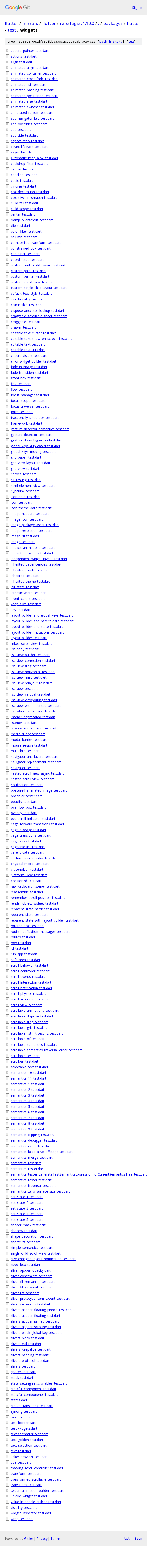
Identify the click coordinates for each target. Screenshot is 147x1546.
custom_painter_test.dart (30, 276)
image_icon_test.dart (27, 519)
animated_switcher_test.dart (32, 107)
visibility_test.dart (24, 1507)
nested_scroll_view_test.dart (32, 779)
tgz (131, 42)
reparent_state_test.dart (29, 914)
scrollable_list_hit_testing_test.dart (37, 1033)
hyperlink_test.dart (25, 491)
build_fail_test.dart (24, 203)
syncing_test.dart (24, 1411)
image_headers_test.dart (30, 513)
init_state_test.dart (25, 587)
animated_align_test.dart (30, 67)
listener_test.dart (24, 722)
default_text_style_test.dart (31, 293)
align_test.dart (21, 62)
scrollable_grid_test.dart (29, 1027)
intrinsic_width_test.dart (29, 592)
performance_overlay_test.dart (34, 858)
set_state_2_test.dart (27, 1202)
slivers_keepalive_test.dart (31, 1349)
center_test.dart (23, 214)
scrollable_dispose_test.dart (32, 1016)
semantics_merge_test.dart (32, 1157)
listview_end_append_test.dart (34, 728)
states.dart (19, 1400)
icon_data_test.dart (25, 496)
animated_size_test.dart (29, 101)
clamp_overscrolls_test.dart (32, 220)
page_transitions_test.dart (31, 835)
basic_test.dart (22, 180)
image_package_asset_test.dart (35, 525)
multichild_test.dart (25, 750)
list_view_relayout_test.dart (31, 683)
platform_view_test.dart (29, 875)
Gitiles (29, 1538)
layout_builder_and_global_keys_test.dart (42, 615)
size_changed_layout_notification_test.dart (43, 1259)
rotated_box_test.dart (27, 925)
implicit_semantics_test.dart (32, 553)
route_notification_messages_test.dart (40, 931)
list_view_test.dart (24, 688)
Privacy (42, 1538)
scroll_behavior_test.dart (29, 965)
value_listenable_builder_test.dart (36, 1501)
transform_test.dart (26, 1473)
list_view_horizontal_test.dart (33, 672)
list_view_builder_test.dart (30, 654)
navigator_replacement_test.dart (36, 762)
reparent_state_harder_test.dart (35, 909)
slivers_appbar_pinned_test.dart (35, 1321)
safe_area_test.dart (25, 960)
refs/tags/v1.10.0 (77, 23)
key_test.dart (21, 609)
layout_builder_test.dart (29, 637)
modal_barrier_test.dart (29, 739)
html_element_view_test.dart (33, 485)
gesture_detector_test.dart (31, 434)
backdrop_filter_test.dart (29, 163)
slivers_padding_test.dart (30, 1355)
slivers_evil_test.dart (26, 1343)
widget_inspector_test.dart (31, 1513)
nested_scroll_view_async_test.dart (37, 773)
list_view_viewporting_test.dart (34, 700)
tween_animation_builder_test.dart (37, 1490)
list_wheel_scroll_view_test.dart (34, 711)
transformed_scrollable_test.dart (36, 1479)
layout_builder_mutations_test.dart (37, 632)
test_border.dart (23, 1422)
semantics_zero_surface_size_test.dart (40, 1191)
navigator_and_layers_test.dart (34, 756)
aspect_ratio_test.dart (27, 141)
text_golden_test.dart (27, 1439)
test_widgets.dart (24, 1428)
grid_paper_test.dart (26, 457)
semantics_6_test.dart (27, 1112)
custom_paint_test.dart (28, 271)
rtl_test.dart (19, 948)
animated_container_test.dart (33, 73)
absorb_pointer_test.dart (30, 50)
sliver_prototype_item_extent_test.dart (40, 1298)
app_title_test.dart (24, 135)
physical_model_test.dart (30, 863)
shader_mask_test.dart (28, 1225)
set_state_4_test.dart (27, 1213)
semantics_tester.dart (27, 1168)
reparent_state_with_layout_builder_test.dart (45, 920)
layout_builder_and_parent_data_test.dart (42, 621)
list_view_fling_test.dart (28, 666)
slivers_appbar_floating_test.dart (35, 1315)
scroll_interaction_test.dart (31, 982)
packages (113, 23)
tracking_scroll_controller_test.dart (37, 1468)
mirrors (30, 23)
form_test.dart (22, 412)
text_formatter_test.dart (29, 1434)
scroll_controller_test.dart (30, 971)
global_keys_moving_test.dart (33, 451)
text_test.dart (21, 1451)
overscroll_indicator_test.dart (33, 818)
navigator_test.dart (25, 767)
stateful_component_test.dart (33, 1389)
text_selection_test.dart (29, 1445)
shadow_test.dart (24, 1231)
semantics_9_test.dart (27, 1129)
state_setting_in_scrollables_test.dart (39, 1383)
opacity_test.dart (24, 801)
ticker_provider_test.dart (29, 1456)
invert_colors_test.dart (28, 598)
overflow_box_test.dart (28, 807)
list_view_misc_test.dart (29, 677)
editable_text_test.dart (28, 344)
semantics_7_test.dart (27, 1118)
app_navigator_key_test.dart (32, 118)
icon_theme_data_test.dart (31, 508)
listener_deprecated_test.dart (33, 717)
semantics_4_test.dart (27, 1101)
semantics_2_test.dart (27, 1089)
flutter (11, 23)
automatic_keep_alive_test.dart (34, 158)
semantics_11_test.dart (28, 1078)
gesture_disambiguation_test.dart (36, 440)
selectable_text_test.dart (29, 1067)
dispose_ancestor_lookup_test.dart (37, 310)
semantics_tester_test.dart (31, 1180)
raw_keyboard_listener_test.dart (35, 886)
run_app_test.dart (24, 954)
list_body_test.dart (25, 649)
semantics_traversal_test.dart (33, 1185)
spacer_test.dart (23, 1372)
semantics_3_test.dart (27, 1095)
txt (127, 1538)
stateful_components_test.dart (34, 1394)
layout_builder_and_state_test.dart (37, 626)
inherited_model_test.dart (30, 570)
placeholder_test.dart (27, 869)
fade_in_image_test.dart (29, 366)
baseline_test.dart (24, 174)
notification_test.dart (27, 784)
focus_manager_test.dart (30, 395)
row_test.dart (21, 943)
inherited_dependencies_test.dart (36, 564)
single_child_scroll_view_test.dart (36, 1253)
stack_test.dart (22, 1377)
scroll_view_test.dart (26, 1005)
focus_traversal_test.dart (30, 406)
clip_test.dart (20, 225)
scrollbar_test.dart (24, 1061)
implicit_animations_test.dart (33, 547)
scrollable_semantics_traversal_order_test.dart (46, 1050)
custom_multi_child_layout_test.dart (38, 265)
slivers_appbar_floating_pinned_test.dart (41, 1309)
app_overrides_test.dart (29, 124)
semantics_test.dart (26, 1163)
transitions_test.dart (26, 1484)
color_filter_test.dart (26, 231)
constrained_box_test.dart (31, 248)
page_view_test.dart (26, 841)
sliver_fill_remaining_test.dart (33, 1281)
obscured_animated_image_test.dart (39, 790)
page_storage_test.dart (28, 830)
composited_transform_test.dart (36, 242)
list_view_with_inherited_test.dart (36, 705)
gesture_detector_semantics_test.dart (40, 429)
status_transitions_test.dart (32, 1406)
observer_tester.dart (26, 796)
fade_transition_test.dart (29, 372)
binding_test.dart (23, 186)
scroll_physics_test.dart (28, 993)
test (12, 30)
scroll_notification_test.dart (31, 988)
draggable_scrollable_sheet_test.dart (39, 316)
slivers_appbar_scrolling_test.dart (36, 1326)
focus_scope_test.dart (28, 400)
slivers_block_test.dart (27, 1338)
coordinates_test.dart (27, 259)
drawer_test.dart (23, 327)
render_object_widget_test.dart (34, 903)
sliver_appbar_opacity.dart (31, 1270)
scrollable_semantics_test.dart (34, 1044)
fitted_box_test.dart (26, 378)
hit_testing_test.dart (26, 479)
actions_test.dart (24, 56)
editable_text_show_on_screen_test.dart (41, 338)
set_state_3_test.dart (27, 1208)
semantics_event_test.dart (31, 1146)
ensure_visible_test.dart (29, 355)
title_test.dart (21, 1462)
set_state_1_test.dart (27, 1196)
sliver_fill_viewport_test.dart (32, 1287)
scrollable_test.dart (25, 1055)
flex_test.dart (21, 384)
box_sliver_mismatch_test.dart (34, 197)
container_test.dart (25, 254)
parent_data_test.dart (27, 852)
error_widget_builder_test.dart (33, 361)
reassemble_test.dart (27, 892)
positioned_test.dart (26, 880)
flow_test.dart (21, 389)
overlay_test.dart (24, 813)
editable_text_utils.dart (28, 349)
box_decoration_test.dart (30, 191)
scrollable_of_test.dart (28, 1038)
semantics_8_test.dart (27, 1123)
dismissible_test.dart (26, 304)
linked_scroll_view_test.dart (31, 643)
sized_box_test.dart (25, 1264)
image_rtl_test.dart (25, 536)
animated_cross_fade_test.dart (34, 78)
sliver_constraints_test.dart (31, 1276)
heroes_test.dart (23, 474)
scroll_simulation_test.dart (31, 999)
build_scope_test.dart (27, 208)
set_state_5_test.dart (27, 1219)
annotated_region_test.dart (32, 112)
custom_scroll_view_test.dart (33, 282)
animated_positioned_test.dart (34, 96)
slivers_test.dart (23, 1366)
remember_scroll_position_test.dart (38, 897)
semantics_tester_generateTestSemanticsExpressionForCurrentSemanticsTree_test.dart (76, 1174)
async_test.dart (22, 152)
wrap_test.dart (22, 1519)
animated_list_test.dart (28, 84)
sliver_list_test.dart (25, 1293)
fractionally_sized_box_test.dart (35, 417)
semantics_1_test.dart (27, 1084)
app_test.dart (21, 129)
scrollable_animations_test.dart (35, 1010)
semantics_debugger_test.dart (34, 1140)
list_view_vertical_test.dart (30, 694)
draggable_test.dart (26, 321)
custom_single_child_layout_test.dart (39, 287)
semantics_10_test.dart (28, 1072)
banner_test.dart (23, 169)
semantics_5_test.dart (27, 1106)
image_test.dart (23, 542)
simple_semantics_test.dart (32, 1247)
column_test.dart (24, 237)
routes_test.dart (23, 937)
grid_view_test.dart (25, 468)
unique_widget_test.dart (29, 1496)
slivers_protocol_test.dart (30, 1360)
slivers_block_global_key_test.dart (36, 1332)
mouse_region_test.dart (29, 745)
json (138, 1538)
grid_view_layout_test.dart (30, 462)
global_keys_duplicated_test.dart (35, 446)
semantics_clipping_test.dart (32, 1134)
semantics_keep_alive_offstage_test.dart (42, 1151)
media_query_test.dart (28, 734)
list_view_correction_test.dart (33, 660)
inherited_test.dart (25, 575)
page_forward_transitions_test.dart (37, 824)
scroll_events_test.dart (28, 976)
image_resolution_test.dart (31, 530)
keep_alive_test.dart (26, 604)
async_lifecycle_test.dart (29, 146)
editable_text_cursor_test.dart (33, 333)
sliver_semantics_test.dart (30, 1304)
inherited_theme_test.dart (30, 581)
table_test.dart (22, 1417)
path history (110, 42)
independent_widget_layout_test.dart (39, 559)
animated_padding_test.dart (32, 90)
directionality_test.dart (28, 299)
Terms (55, 1538)
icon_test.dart (21, 502)
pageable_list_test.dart (28, 847)
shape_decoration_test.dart (32, 1236)
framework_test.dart (26, 423)
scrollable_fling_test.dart (29, 1022)
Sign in (137, 7)
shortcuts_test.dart (25, 1242)
